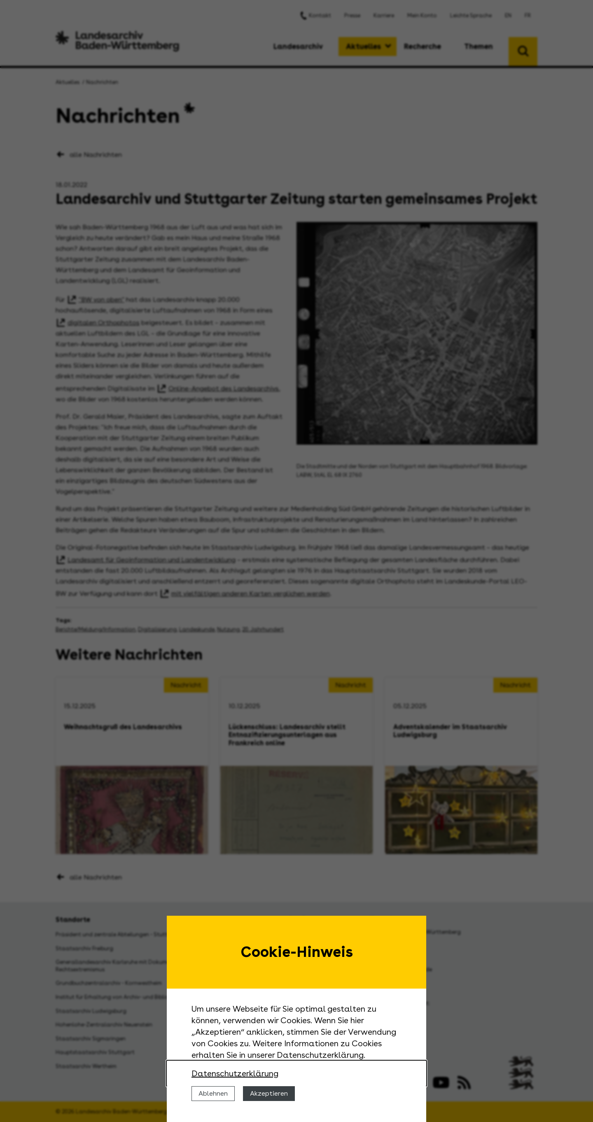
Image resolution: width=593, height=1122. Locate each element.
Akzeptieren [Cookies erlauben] (269, 1093)
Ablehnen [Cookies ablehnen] (213, 1093)
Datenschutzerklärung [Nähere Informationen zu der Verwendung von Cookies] (234, 1073)
